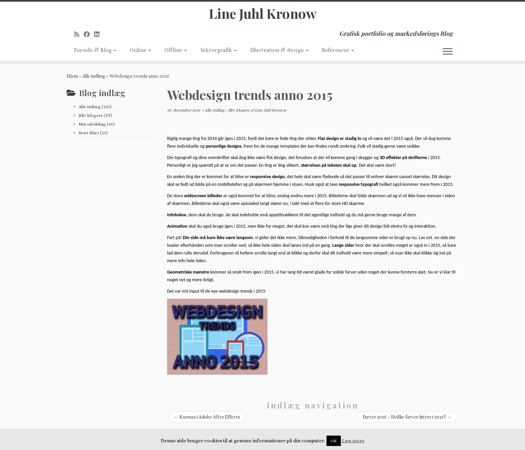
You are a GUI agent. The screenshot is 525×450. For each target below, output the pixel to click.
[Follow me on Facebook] (89, 34)
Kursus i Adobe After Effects (207, 417)
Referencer (338, 50)
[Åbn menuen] (448, 52)
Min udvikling (92, 124)
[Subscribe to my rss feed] (79, 34)
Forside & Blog (95, 50)
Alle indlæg (93, 76)
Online (140, 50)
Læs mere (353, 441)
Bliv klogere (91, 115)
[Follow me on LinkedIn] (99, 34)
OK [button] (333, 440)
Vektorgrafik (218, 50)
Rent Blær (89, 132)
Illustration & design (279, 50)
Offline (175, 50)
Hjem (72, 76)
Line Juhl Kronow (262, 13)
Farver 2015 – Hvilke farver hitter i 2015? (407, 417)
